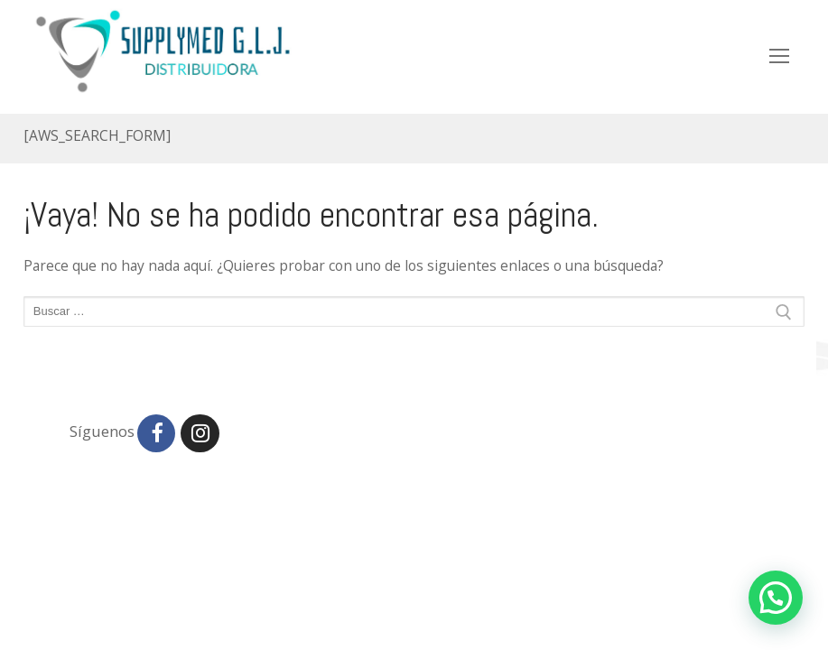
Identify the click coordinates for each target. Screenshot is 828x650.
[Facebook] (156, 433)
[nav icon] (779, 56)
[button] (776, 598)
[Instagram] (200, 433)
